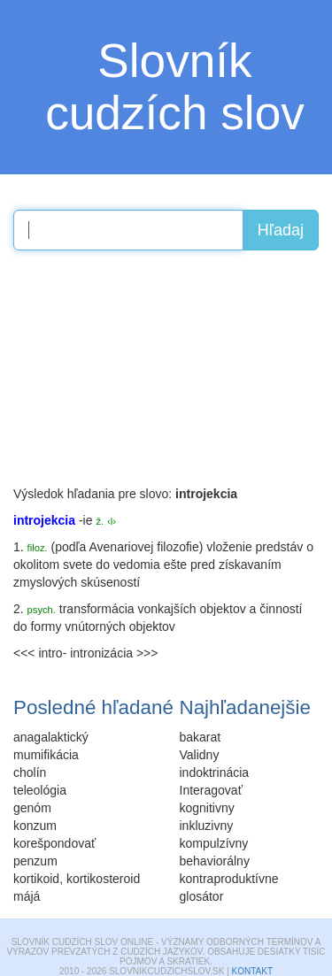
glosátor (202, 896)
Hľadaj (281, 230)
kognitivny (207, 808)
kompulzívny (214, 843)
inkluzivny (207, 825)
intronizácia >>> (114, 653)
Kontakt (252, 971)
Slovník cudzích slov (175, 87)
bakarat (200, 737)
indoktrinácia (215, 772)
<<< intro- (39, 653)
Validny (200, 755)
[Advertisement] (146, 374)
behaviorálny (215, 861)
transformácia (97, 609)
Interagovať (211, 790)
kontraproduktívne (229, 879)
